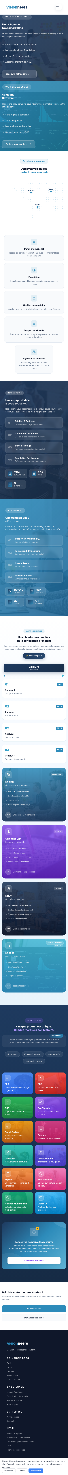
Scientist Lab (12, 1375)
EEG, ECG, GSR (13, 1380)
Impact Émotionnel (15, 1392)
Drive (9, 1367)
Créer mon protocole (34, 1260)
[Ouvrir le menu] (59, 7)
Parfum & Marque (14, 1400)
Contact (10, 1421)
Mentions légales (14, 1433)
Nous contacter (34, 1309)
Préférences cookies (16, 1450)
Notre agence (13, 1417)
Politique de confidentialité (18, 1437)
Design (10, 1363)
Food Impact (12, 1404)
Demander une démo (34, 1318)
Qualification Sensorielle (17, 1396)
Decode (10, 1371)
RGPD (9, 1446)
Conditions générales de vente (20, 1441)
